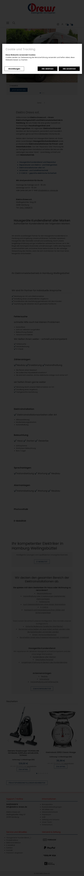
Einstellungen (14, 69)
